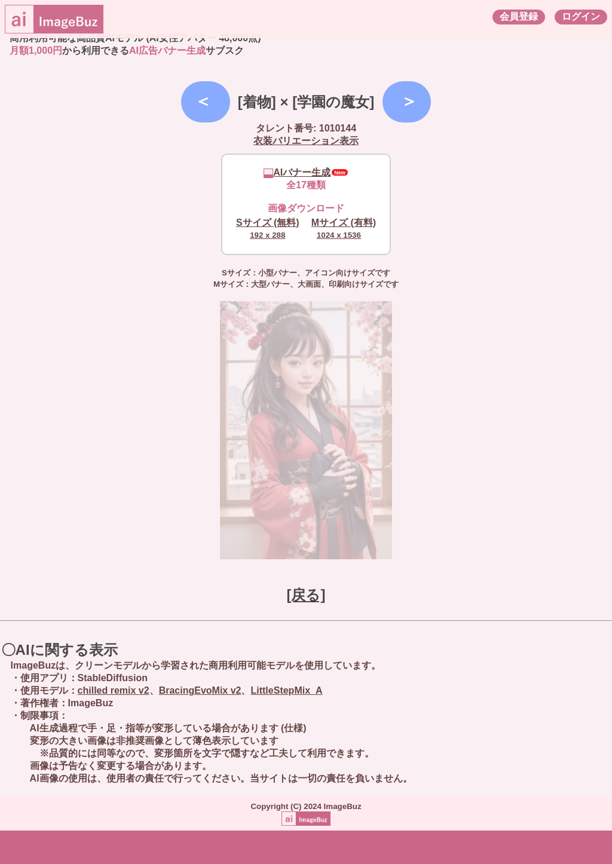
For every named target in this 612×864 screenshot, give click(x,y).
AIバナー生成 (297, 172)
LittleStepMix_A (286, 690)
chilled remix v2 (113, 690)
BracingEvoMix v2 (200, 690)
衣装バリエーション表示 (306, 141)
